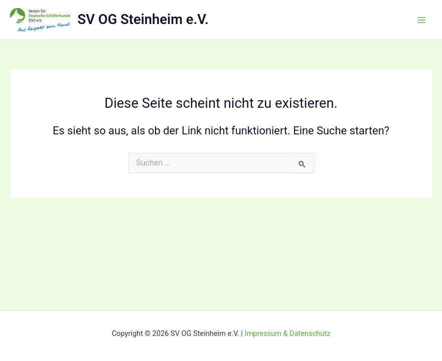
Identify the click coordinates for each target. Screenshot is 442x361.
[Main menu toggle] (421, 20)
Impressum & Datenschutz (287, 333)
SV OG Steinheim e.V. (143, 20)
